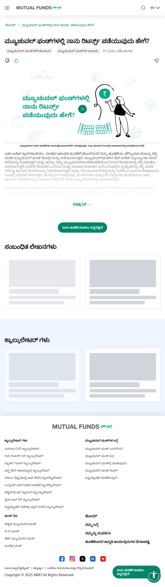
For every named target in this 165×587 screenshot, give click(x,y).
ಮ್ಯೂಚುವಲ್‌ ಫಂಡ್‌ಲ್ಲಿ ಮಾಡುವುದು (106, 463)
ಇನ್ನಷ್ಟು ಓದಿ (82, 204)
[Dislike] (7, 60)
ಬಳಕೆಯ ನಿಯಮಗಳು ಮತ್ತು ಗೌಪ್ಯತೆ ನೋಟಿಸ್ (70, 568)
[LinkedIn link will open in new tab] (92, 558)
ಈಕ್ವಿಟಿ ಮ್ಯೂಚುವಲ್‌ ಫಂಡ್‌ (20, 524)
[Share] (156, 60)
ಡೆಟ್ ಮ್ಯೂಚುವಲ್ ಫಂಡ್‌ (19, 538)
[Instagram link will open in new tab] (72, 558)
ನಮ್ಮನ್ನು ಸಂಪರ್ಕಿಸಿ (98, 533)
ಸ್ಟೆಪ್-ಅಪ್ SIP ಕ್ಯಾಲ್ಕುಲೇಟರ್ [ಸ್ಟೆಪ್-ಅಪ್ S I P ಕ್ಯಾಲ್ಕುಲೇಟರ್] (22, 499)
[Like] (16, 60)
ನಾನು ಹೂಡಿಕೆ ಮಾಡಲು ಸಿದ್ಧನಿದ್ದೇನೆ (82, 227)
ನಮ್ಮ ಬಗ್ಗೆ (91, 524)
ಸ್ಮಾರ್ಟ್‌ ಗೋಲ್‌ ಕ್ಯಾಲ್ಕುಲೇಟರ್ (22, 463)
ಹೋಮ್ (10, 25)
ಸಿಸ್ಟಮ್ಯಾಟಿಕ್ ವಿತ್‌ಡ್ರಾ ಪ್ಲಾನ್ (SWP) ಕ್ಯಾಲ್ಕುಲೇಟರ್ (34, 507)
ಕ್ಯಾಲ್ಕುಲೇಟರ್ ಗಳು (15, 440)
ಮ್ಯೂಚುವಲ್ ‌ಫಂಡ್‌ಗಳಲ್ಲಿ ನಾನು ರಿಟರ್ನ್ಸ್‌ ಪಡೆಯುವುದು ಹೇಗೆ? (58, 25)
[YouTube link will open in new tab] (103, 558)
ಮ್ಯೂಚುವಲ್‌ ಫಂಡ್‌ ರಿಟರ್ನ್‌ (101, 470)
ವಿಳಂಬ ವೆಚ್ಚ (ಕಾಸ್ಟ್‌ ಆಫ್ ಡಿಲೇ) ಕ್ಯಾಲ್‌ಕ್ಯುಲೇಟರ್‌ (33, 478)
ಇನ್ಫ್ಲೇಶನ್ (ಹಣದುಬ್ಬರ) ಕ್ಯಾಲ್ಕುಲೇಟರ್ (27, 470)
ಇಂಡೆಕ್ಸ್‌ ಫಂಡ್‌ (13, 546)
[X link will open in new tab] (82, 558)
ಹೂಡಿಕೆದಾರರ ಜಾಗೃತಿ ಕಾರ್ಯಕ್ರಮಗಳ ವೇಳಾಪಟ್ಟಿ (117, 541)
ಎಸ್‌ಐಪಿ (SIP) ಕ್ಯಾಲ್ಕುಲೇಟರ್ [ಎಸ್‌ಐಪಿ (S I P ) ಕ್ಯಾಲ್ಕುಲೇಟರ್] (21, 449)
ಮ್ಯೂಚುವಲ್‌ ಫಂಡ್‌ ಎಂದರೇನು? (104, 449)
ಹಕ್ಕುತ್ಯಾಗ (38, 568)
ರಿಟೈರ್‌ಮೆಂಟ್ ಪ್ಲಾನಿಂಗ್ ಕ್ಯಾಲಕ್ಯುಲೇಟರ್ (28, 492)
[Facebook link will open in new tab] (61, 558)
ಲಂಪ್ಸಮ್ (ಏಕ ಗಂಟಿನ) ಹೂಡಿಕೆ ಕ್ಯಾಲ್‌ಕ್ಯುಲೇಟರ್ (32, 485)
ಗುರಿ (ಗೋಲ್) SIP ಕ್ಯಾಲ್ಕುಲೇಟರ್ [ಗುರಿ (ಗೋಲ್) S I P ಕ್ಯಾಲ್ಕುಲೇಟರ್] (23, 456)
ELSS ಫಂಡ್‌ (11, 531)
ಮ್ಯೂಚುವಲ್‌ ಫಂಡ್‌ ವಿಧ (99, 456)
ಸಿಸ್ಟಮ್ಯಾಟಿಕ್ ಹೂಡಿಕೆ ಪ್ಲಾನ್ (101, 478)
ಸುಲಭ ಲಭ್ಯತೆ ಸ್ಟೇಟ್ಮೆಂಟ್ (16, 568)
